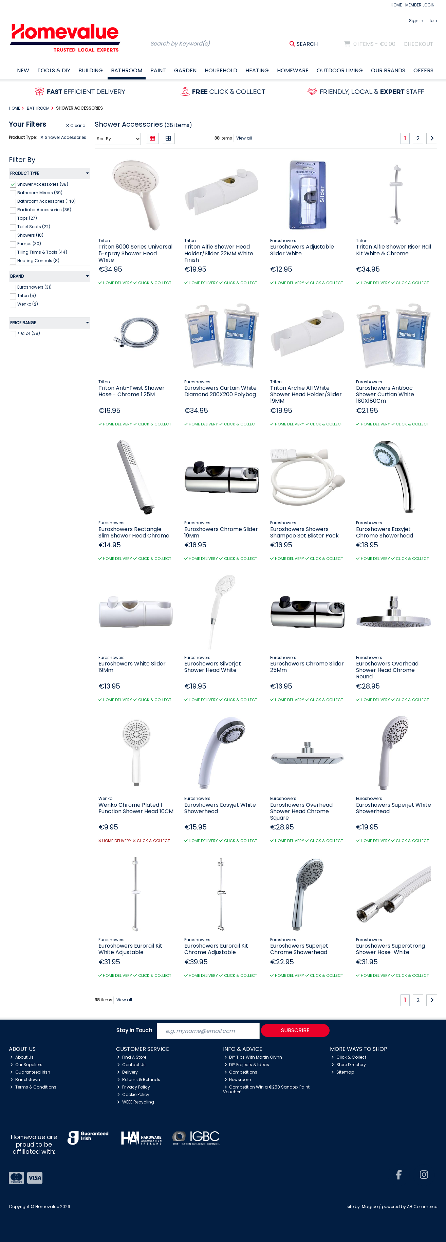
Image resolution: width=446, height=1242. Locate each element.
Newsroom (238, 1079)
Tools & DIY (53, 70)
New (23, 70)
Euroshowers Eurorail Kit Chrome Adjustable (216, 949)
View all (244, 138)
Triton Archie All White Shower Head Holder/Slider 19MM (306, 394)
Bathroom (126, 70)
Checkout (418, 44)
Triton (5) (26, 295)
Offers (423, 70)
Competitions (241, 1072)
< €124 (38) (28, 333)
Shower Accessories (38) (42, 184)
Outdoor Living (340, 70)
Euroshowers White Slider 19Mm (132, 667)
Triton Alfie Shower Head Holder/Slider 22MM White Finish (218, 253)
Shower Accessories (63, 137)
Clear (77, 125)
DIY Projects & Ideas (247, 1064)
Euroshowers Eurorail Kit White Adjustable (130, 949)
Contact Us (131, 1064)
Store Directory (348, 1064)
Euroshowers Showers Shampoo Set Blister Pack (304, 532)
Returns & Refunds (138, 1079)
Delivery (127, 1072)
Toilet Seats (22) (33, 227)
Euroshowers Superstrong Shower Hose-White (390, 949)
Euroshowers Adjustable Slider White (302, 250)
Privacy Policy (133, 1087)
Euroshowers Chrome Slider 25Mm (307, 667)
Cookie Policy (133, 1094)
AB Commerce (422, 1206)
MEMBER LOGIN (419, 5)
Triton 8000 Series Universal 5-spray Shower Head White (135, 253)
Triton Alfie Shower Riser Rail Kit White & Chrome (393, 250)
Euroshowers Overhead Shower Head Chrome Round (387, 670)
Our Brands (388, 70)
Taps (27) (27, 218)
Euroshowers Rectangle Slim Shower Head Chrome (133, 532)
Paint (158, 70)
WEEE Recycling (135, 1102)
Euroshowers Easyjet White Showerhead (220, 808)
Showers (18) (30, 235)
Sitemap (342, 1072)
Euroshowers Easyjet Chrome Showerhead (384, 532)
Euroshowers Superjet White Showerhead (393, 808)
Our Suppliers (26, 1064)
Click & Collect (348, 1057)
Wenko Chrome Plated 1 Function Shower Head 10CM (135, 808)
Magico (370, 1206)
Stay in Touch (134, 1030)
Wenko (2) (27, 304)
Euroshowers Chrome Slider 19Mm (221, 532)
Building (90, 70)
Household (221, 70)
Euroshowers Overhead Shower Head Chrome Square (301, 811)
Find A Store (131, 1057)
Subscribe (295, 1030)
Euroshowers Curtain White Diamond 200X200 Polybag (220, 391)
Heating (257, 70)
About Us (22, 1057)
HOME (396, 5)
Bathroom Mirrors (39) (39, 192)
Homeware (293, 70)
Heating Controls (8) (38, 260)
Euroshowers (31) (34, 287)
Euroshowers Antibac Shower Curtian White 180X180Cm (385, 394)
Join (432, 20)
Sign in (416, 20)
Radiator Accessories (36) (44, 210)
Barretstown (25, 1079)
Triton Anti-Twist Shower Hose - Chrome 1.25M (131, 391)
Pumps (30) (29, 243)
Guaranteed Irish (30, 1072)
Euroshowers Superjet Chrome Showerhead (299, 949)
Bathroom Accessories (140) (46, 201)
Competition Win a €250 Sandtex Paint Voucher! (266, 1089)
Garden (185, 70)
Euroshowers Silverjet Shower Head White (212, 667)
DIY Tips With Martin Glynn (253, 1057)
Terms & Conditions (33, 1087)
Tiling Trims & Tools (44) (42, 252)
